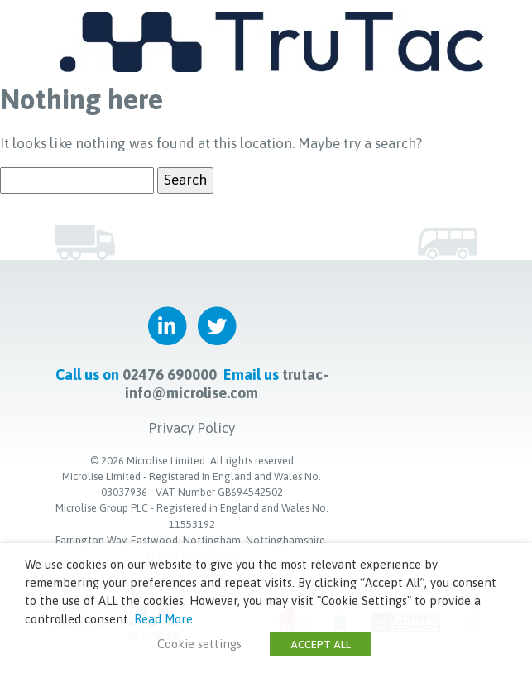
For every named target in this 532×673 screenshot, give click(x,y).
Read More (163, 619)
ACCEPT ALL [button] (320, 644)
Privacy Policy (191, 428)
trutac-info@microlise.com (226, 383)
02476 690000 (169, 374)
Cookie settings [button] (199, 644)
